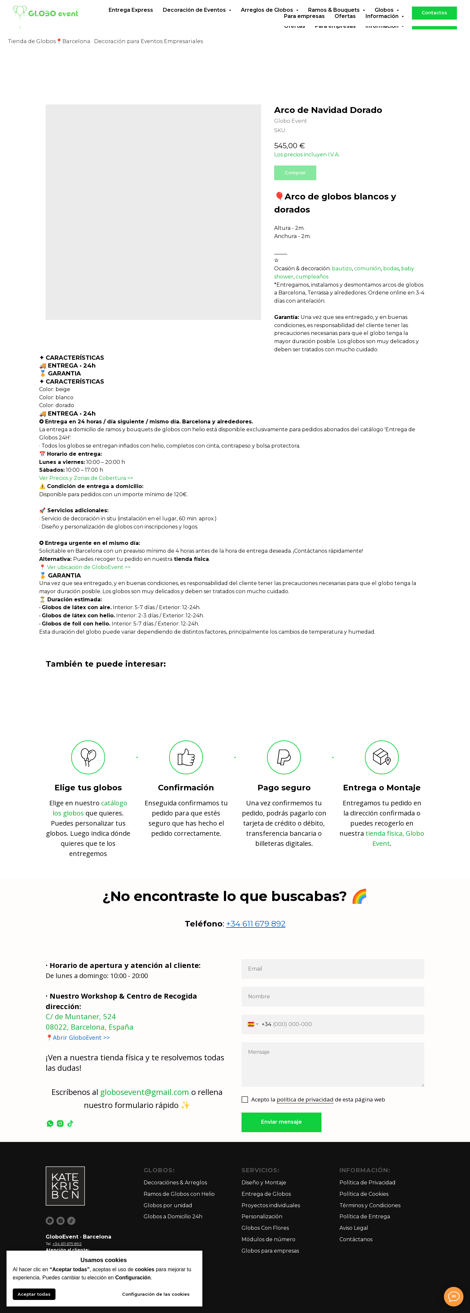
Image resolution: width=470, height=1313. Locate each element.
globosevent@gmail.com (144, 1091)
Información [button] (383, 26)
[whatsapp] (50, 1123)
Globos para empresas (270, 1251)
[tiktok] (70, 1123)
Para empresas (335, 26)
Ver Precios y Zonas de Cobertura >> (86, 478)
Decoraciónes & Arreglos (175, 1182)
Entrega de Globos (266, 1194)
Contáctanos (355, 1239)
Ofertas (294, 26)
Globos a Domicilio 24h (173, 1216)
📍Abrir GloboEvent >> (78, 1037)
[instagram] (60, 1123)
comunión (367, 268)
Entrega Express (131, 20)
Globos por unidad (168, 1205)
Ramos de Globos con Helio (179, 1194)
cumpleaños (312, 277)
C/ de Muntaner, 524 (81, 1016)
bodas (391, 268)
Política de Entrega (364, 1216)
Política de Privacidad (367, 1182)
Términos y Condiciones (369, 1205)
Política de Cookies (363, 1194)
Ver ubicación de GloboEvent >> (89, 567)
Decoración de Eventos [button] (195, 20)
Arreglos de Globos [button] (267, 20)
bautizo (342, 268)
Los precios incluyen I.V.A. (307, 154)
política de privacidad (305, 1099)
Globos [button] (385, 20)
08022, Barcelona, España (89, 1027)
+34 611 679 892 (256, 923)
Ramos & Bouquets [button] (334, 20)
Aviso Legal (353, 1228)
